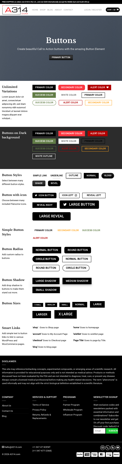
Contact (68, 10)
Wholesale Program (73, 409)
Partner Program (71, 404)
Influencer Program (72, 414)
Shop (43, 10)
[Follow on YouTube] (117, 447)
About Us (6, 405)
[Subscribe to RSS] (112, 447)
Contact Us (7, 411)
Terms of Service (40, 404)
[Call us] (107, 447)
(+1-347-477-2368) (42, 450)
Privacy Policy (39, 409)
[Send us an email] (102, 447)
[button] (93, 9)
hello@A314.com (12, 447)
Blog (50, 10)
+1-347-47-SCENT (41, 447)
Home (35, 10)
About (58, 10)
